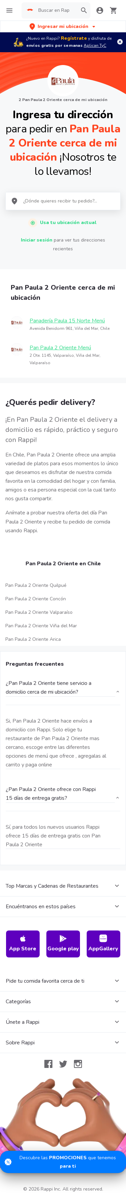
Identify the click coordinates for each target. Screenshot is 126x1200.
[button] (63, 26)
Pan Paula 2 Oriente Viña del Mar (41, 626)
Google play (63, 943)
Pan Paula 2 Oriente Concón (35, 599)
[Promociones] (63, 1162)
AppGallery (103, 943)
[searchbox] (55, 10)
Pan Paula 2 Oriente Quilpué (36, 585)
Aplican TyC (95, 45)
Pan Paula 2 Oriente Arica (33, 639)
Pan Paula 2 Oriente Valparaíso (39, 612)
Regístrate (74, 38)
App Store (22, 943)
